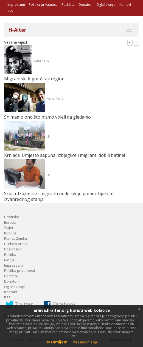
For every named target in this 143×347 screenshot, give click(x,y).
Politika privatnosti (43, 4)
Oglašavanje (106, 4)
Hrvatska (11, 216)
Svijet (8, 227)
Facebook (64, 304)
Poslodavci (13, 249)
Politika (10, 254)
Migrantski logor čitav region (34, 79)
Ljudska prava (16, 243)
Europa (10, 222)
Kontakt (125, 4)
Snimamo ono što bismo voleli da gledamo (47, 117)
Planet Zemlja (15, 238)
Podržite (68, 4)
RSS (10, 11)
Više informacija (85, 342)
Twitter (24, 304)
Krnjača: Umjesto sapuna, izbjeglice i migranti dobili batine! (64, 155)
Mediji (9, 259)
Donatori (85, 4)
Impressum (16, 4)
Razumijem (57, 342)
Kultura (10, 233)
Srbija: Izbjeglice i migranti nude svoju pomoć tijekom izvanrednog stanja (58, 196)
